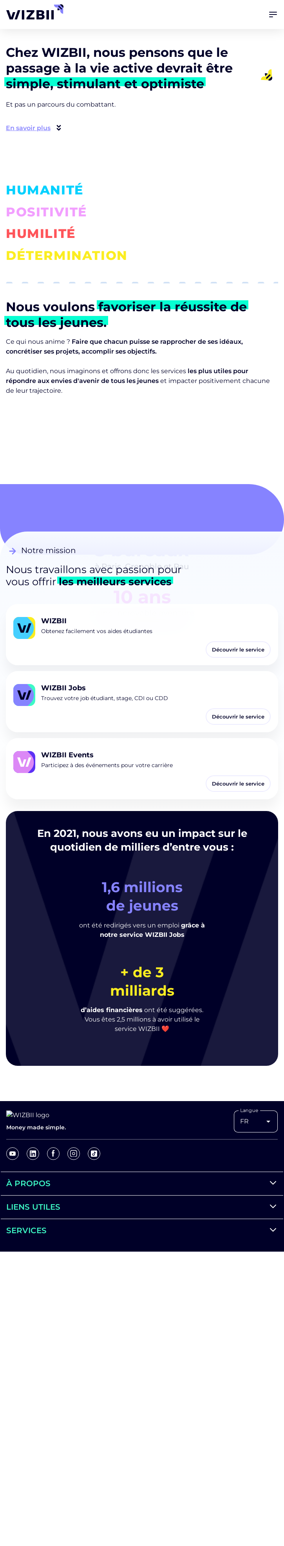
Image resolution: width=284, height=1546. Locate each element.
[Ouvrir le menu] (273, 15)
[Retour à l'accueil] (31, 12)
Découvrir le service (238, 649)
